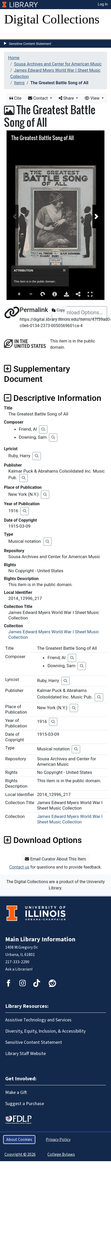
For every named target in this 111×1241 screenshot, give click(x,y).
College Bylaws (61, 1154)
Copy (58, 310)
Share (67, 98)
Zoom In (19, 294)
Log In (103, 4)
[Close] (64, 270)
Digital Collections (51, 19)
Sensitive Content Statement (30, 44)
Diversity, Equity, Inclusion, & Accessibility (45, 1031)
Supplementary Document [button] (37, 374)
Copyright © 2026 (20, 1154)
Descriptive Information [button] (52, 398)
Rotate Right (43, 294)
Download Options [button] (43, 840)
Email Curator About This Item (55, 859)
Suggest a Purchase (24, 1103)
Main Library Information (40, 939)
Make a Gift (16, 1092)
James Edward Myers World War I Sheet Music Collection (69, 819)
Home (13, 57)
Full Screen (90, 294)
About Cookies (19, 1139)
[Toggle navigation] (11, 34)
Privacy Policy (58, 1139)
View (93, 98)
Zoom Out (31, 294)
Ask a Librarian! (18, 969)
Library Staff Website (25, 1053)
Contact (38, 98)
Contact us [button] (19, 867)
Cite (15, 98)
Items (19, 82)
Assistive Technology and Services (38, 1020)
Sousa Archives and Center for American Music (58, 64)
